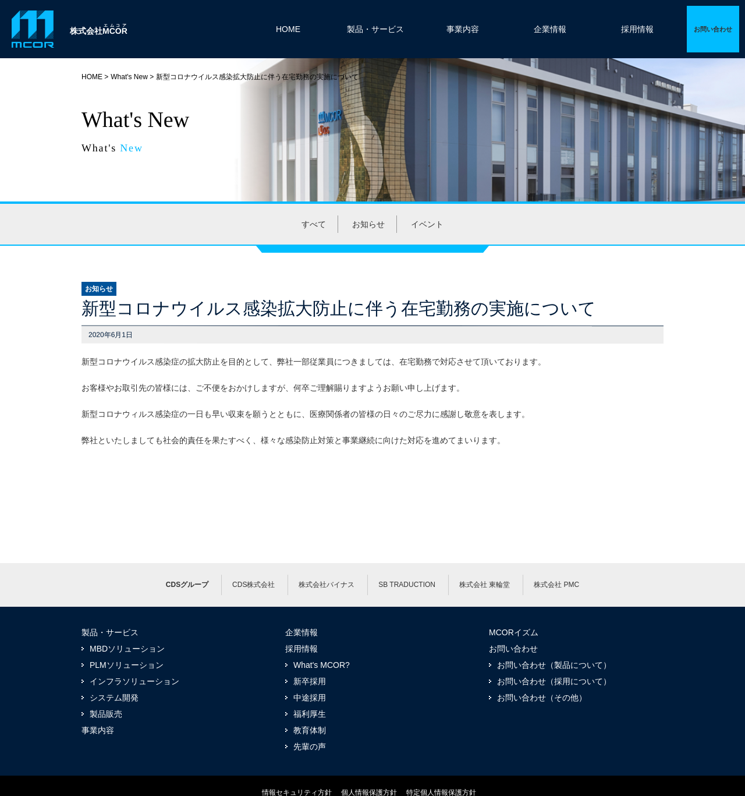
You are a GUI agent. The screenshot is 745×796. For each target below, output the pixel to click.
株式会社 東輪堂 (484, 585)
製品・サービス (375, 29)
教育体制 (309, 730)
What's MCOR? (321, 665)
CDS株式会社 (253, 585)
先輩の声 (309, 746)
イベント (427, 224)
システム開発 (114, 697)
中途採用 (309, 697)
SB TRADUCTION (406, 585)
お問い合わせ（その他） (542, 697)
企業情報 (550, 29)
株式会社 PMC (556, 585)
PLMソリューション (127, 665)
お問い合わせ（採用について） (554, 681)
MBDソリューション (127, 648)
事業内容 (462, 29)
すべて (313, 224)
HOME (288, 29)
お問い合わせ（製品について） (554, 665)
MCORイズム (513, 632)
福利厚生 (309, 714)
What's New (129, 77)
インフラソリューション (134, 681)
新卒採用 (309, 681)
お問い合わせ (513, 648)
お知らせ (368, 224)
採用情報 (637, 29)
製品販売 (106, 714)
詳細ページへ (713, 29)
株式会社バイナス (326, 585)
